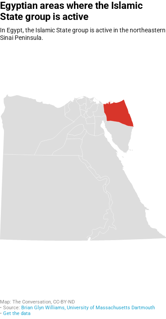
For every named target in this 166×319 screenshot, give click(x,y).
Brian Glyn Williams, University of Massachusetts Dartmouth (88, 308)
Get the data (17, 313)
